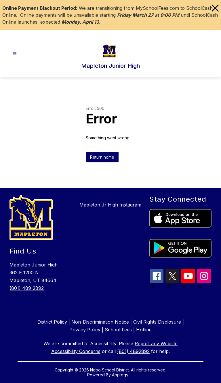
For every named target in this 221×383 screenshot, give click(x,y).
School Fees (118, 330)
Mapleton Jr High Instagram (110, 205)
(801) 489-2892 (26, 288)
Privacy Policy (84, 330)
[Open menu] (15, 53)
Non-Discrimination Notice (100, 322)
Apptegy (120, 374)
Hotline (144, 330)
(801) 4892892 (133, 351)
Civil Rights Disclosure (157, 322)
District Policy (52, 322)
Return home (102, 157)
